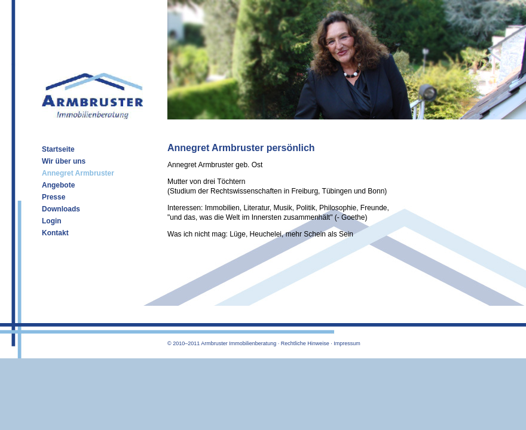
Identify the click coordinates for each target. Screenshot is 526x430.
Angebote (58, 185)
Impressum (347, 343)
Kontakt (55, 233)
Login (52, 221)
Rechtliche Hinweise (305, 343)
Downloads (61, 209)
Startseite (58, 149)
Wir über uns (63, 161)
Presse (53, 197)
